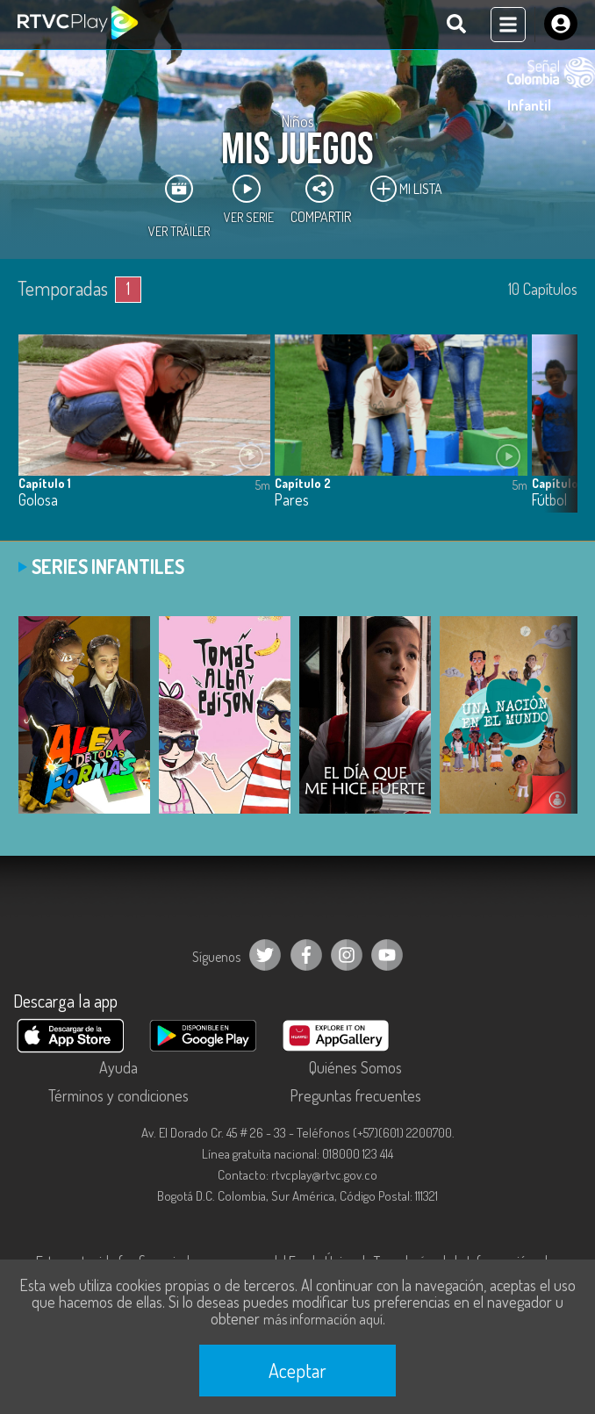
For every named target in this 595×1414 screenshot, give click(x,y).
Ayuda (118, 1067)
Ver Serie (249, 199)
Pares (292, 500)
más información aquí (323, 1319)
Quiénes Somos (355, 1067)
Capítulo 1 (44, 483)
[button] (555, 436)
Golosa (38, 500)
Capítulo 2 (303, 483)
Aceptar (297, 1370)
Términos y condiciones (118, 1095)
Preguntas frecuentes (355, 1095)
